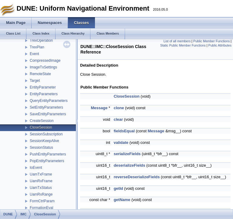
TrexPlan (37, 47)
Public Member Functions (211, 41)
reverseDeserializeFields (137, 177)
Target (35, 80)
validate (121, 142)
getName (122, 199)
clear (118, 119)
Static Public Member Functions (183, 45)
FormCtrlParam (42, 201)
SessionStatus (41, 147)
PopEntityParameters (47, 161)
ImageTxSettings (43, 67)
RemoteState (40, 74)
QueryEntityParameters (49, 101)
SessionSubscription (46, 134)
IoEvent (36, 167)
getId (118, 188)
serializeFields (127, 153)
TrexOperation (41, 40)
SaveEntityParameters (48, 114)
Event (34, 54)
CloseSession (41, 127)
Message (99, 108)
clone (119, 108)
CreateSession (42, 121)
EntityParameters (44, 94)
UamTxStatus (41, 188)
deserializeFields (129, 165)
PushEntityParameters (48, 154)
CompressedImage (45, 60)
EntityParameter (43, 87)
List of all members (177, 41)
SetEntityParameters (46, 107)
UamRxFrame (41, 181)
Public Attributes (219, 45)
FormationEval (41, 208)
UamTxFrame (41, 174)
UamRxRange (41, 194)
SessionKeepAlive (44, 141)
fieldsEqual (124, 131)
